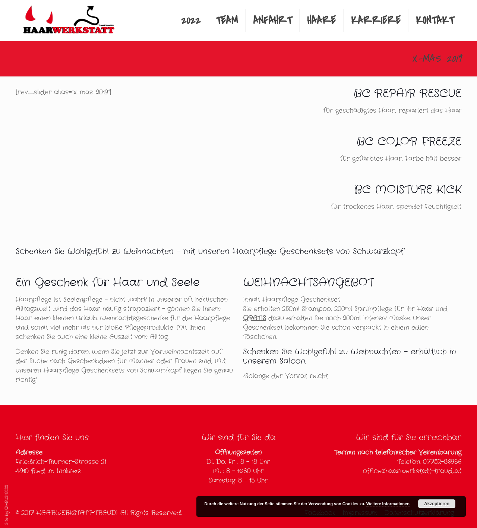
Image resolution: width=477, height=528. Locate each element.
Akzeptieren (436, 503)
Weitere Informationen (388, 504)
